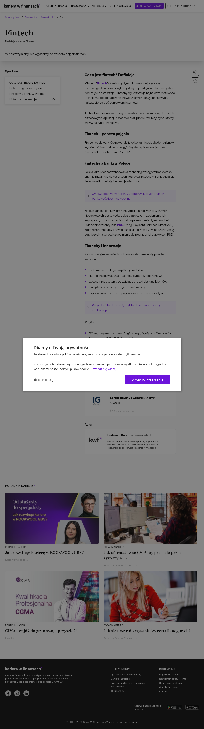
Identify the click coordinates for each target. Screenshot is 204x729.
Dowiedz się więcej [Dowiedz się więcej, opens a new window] (103, 369)
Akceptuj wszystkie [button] (147, 379)
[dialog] (102, 364)
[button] (43, 380)
